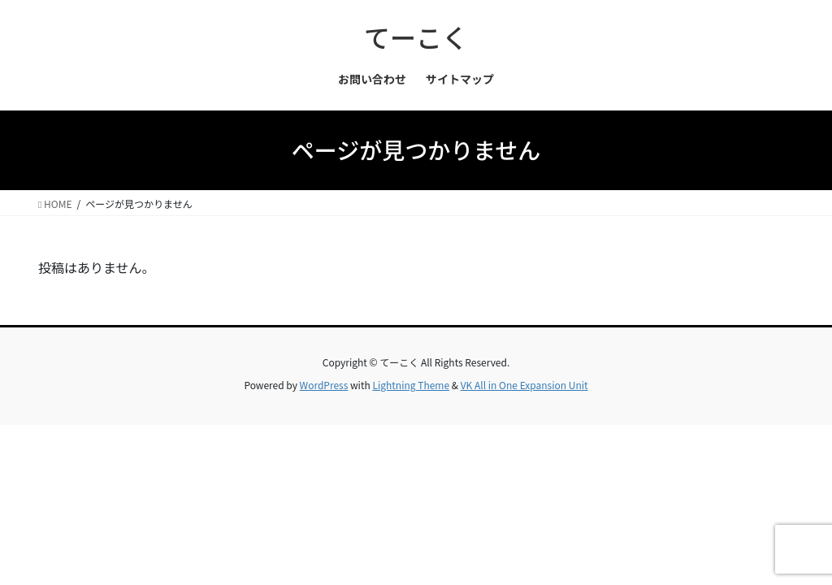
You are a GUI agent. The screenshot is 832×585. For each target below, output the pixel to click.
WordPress (324, 385)
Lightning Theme (410, 385)
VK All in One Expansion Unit (524, 385)
